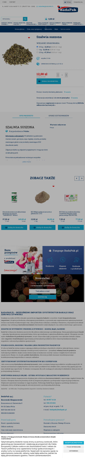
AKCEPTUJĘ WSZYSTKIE (73, 443)
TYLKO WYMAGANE (74, 447)
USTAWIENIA (73, 451)
